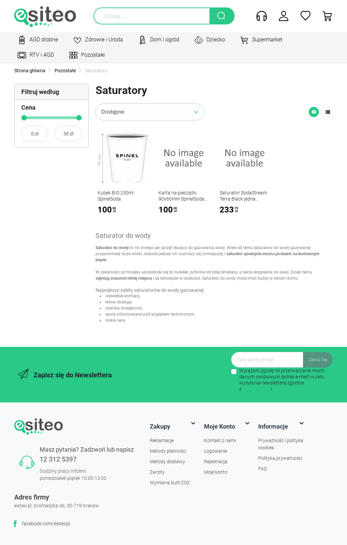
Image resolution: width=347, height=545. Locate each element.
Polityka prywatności (280, 458)
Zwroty (157, 472)
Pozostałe (65, 70)
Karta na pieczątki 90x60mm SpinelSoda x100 (181, 199)
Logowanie (215, 451)
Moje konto (215, 472)
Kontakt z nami (220, 440)
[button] (325, 16)
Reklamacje (162, 440)
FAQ (262, 468)
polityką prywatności (295, 389)
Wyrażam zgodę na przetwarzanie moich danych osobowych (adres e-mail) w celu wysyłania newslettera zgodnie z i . (282, 380)
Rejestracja (215, 461)
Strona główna (29, 70)
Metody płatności (168, 451)
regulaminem (256, 389)
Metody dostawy (167, 461)
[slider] (24, 117)
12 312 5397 (58, 459)
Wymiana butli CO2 (170, 482)
